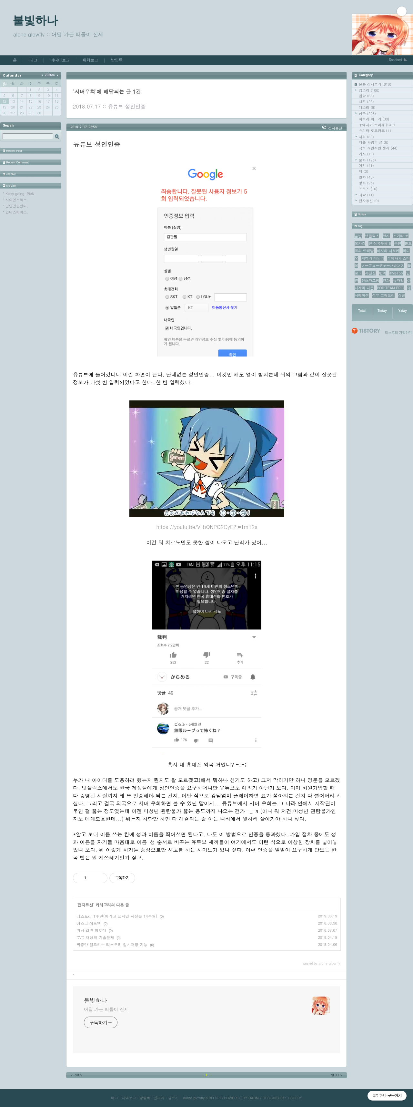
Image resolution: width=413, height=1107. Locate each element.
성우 (367, 113)
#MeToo (396, 273)
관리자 (159, 1097)
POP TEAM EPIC (390, 287)
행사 (386, 235)
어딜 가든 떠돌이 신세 (106, 1009)
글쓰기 (173, 1097)
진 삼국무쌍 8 (379, 243)
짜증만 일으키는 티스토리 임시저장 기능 (111, 944)
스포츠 (368, 188)
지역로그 (129, 1097)
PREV (76, 1075)
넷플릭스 (372, 235)
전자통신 (369, 200)
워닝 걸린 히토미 (91, 930)
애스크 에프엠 (88, 923)
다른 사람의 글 (373, 142)
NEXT (337, 1075)
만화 (366, 177)
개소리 (367, 107)
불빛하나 (35, 20)
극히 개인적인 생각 (378, 148)
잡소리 (369, 90)
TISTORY (294, 1097)
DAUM (253, 1097)
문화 (367, 160)
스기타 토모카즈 (376, 130)
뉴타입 (398, 280)
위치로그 (90, 60)
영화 (366, 183)
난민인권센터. (16, 205)
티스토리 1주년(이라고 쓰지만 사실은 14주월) (116, 916)
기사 (366, 153)
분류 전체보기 (375, 84)
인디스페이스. (16, 212)
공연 (397, 243)
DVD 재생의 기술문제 (95, 937)
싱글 (401, 295)
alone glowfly (194, 1097)
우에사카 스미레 (377, 124)
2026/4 (50, 75)
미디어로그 (60, 60)
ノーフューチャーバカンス (382, 265)
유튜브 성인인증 (127, 106)
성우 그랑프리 (383, 295)
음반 (358, 235)
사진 (366, 101)
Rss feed (395, 60)
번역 (382, 273)
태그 (33, 60)
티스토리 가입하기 (398, 332)
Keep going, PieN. (20, 193)
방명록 (117, 60)
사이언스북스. (16, 199)
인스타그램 (370, 280)
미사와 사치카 (388, 250)
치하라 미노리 (374, 119)
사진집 (370, 273)
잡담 (366, 95)
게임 (366, 165)
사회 (366, 136)
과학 (366, 194)
